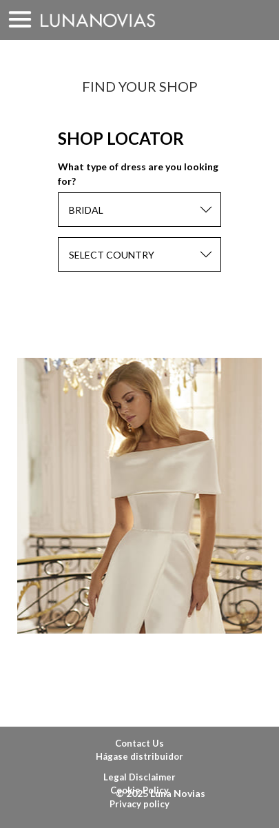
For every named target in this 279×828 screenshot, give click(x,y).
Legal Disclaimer (139, 776)
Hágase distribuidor (139, 756)
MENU (20, 20)
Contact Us (139, 743)
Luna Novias (98, 20)
